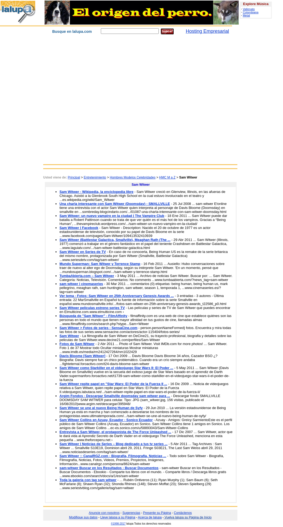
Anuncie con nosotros (104, 513)
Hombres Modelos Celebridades (132, 177)
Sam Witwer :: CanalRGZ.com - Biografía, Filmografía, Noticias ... (112, 456)
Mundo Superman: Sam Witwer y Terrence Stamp (99, 264)
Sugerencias (131, 513)
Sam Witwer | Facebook (78, 228)
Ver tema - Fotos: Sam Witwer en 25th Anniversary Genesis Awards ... (116, 296)
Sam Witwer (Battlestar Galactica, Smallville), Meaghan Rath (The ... (114, 240)
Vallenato (249, 9)
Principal (74, 177)
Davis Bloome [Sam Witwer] (82, 356)
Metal (246, 15)
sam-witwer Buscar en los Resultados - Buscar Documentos (108, 468)
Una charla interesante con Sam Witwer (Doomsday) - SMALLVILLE (114, 204)
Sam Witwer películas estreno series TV (92, 308)
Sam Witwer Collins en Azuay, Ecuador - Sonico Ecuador (106, 420)
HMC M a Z (167, 177)
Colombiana (250, 12)
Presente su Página (157, 513)
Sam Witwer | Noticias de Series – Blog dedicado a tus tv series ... (113, 444)
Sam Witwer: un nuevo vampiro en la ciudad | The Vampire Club (111, 216)
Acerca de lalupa (150, 517)
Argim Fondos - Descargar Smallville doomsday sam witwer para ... (114, 396)
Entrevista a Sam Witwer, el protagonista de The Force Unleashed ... (115, 432)
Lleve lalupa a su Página (117, 517)
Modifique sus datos (83, 517)
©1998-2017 (118, 523)
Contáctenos (183, 513)
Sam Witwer (69, 336)
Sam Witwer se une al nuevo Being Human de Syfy (101, 408)
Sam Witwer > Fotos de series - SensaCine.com (98, 328)
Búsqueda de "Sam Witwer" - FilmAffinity (93, 316)
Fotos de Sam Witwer (76, 344)
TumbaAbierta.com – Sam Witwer (86, 276)
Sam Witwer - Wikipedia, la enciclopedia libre (96, 192)
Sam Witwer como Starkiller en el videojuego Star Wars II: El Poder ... (116, 368)
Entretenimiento (95, 177)
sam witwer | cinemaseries (81, 284)
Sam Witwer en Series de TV (82, 252)
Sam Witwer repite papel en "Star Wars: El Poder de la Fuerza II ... (113, 384)
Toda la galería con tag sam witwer (88, 480)
